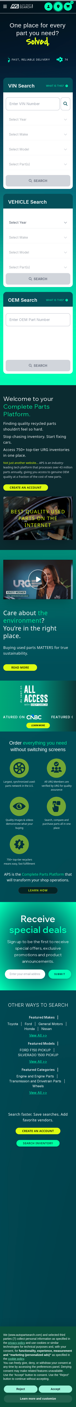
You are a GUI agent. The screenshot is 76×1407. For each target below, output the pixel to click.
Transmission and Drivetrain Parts (35, 1081)
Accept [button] (55, 1389)
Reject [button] (20, 1389)
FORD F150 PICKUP (35, 1050)
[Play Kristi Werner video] (38, 579)
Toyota (12, 1024)
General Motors (51, 1024)
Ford (28, 1024)
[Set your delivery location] (58, 6)
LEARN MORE (38, 725)
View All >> (38, 1035)
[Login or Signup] (48, 6)
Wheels (38, 1086)
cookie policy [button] (16, 1358)
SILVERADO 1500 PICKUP (38, 1055)
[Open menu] (5, 6)
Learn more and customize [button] (38, 1398)
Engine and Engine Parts (35, 1076)
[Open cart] (68, 6)
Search (38, 181)
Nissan (46, 1029)
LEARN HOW (38, 890)
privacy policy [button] (16, 1342)
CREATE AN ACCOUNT (26, 487)
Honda (29, 1029)
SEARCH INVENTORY (38, 1143)
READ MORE (20, 667)
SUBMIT (59, 974)
